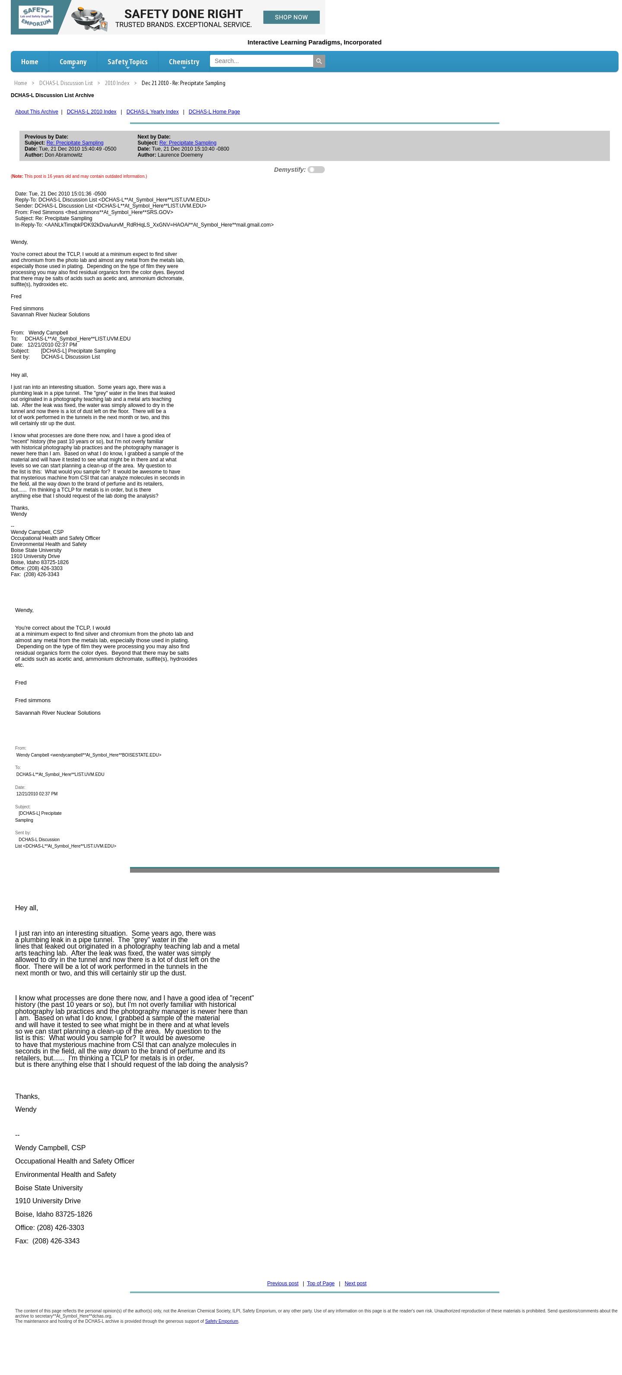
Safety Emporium (221, 1321)
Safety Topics (128, 64)
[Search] (319, 61)
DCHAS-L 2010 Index (92, 112)
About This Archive (36, 112)
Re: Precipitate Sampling (75, 143)
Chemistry (184, 64)
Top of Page (321, 1283)
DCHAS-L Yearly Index (153, 112)
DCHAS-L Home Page (214, 112)
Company (73, 64)
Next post (356, 1283)
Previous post (282, 1283)
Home (29, 61)
